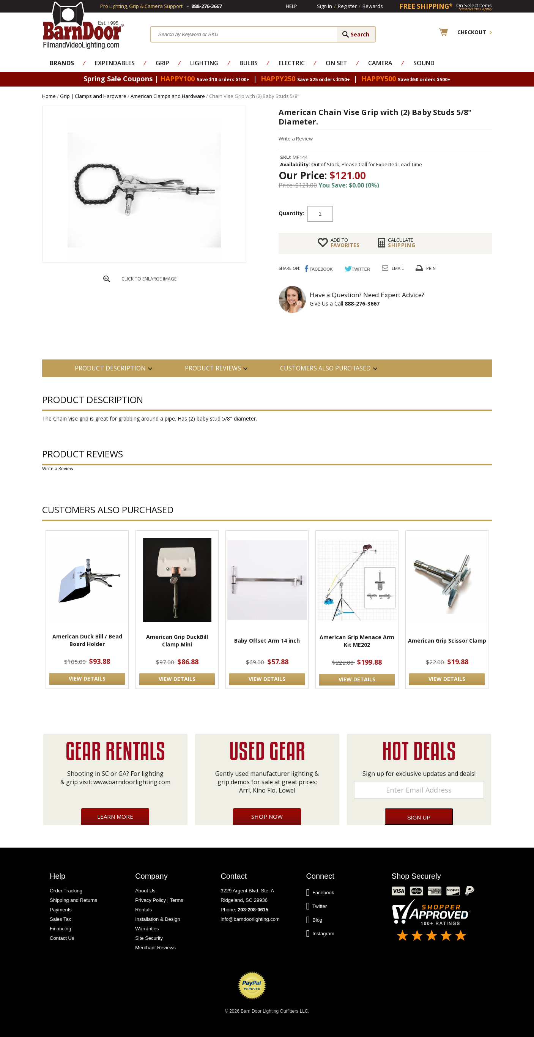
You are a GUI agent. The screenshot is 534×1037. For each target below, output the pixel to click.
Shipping (402, 242)
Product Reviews (213, 368)
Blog (314, 920)
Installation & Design (157, 919)
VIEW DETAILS (87, 678)
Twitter (316, 906)
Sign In (324, 6)
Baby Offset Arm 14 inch (267, 640)
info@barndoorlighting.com (250, 919)
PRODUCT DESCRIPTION (110, 368)
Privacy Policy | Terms (159, 900)
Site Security (149, 938)
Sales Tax (60, 919)
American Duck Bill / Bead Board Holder (87, 640)
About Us (145, 891)
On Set (336, 63)
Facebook (320, 893)
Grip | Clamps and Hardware (93, 96)
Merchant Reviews (155, 947)
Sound (424, 63)
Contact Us (62, 938)
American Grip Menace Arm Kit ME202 (357, 641)
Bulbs (248, 63)
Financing (60, 928)
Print (432, 268)
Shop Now (267, 816)
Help (291, 6)
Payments (61, 909)
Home (49, 96)
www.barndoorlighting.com (131, 782)
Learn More (115, 816)
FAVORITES (345, 242)
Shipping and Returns (73, 900)
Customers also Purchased (325, 368)
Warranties (147, 928)
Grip (162, 63)
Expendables (115, 63)
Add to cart (393, 213)
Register (347, 6)
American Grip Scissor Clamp (447, 640)
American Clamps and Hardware (168, 96)
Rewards (372, 6)
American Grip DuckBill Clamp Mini (177, 640)
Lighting (204, 63)
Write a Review (296, 138)
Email (398, 268)
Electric (292, 63)
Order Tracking (66, 891)
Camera (380, 63)
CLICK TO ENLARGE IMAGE (148, 279)
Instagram (320, 934)
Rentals (143, 909)
